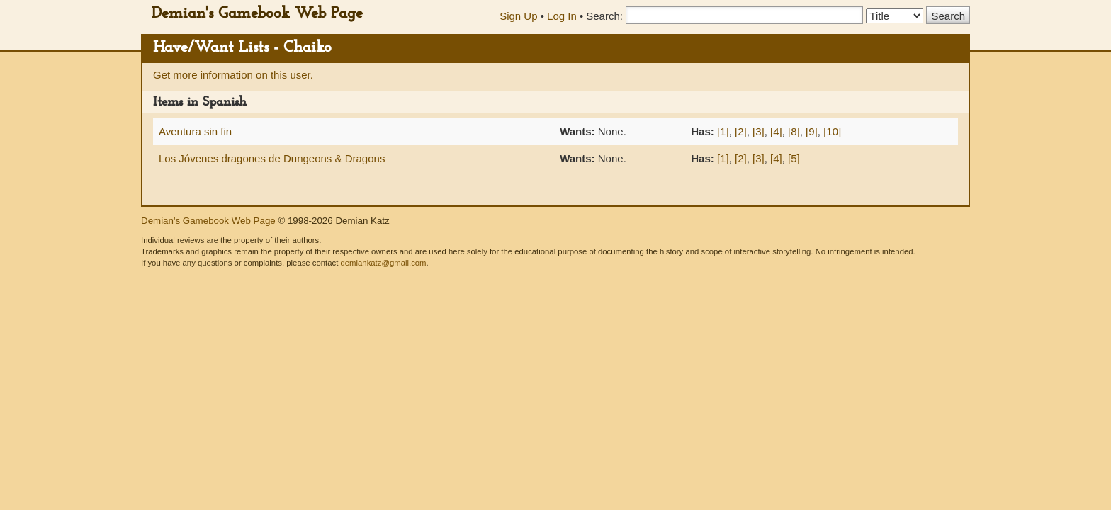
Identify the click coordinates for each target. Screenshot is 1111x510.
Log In (562, 16)
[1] (723, 131)
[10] (832, 131)
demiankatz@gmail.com (383, 263)
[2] (741, 131)
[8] (794, 131)
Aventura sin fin (195, 131)
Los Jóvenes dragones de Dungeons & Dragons (272, 158)
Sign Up (518, 16)
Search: (604, 16)
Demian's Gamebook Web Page (257, 14)
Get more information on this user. (233, 75)
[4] (776, 131)
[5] (794, 158)
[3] (758, 131)
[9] (812, 131)
